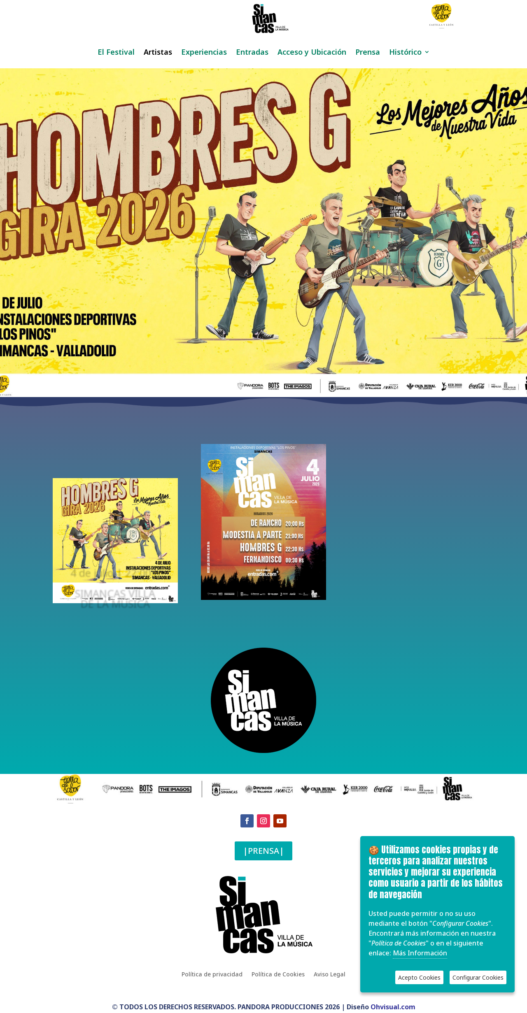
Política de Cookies (278, 974)
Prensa (367, 53)
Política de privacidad (212, 974)
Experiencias (204, 53)
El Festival (116, 53)
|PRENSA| (263, 850)
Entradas (252, 53)
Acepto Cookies (419, 977)
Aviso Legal (329, 974)
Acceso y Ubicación (311, 53)
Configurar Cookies (478, 977)
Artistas (158, 53)
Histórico (405, 53)
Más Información (420, 952)
